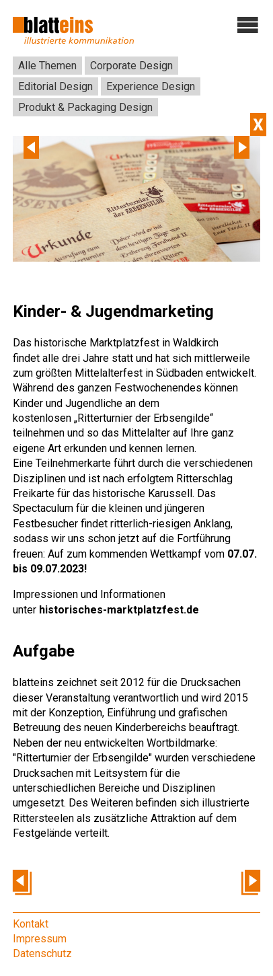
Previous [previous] (31, 147)
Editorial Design (55, 86)
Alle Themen (47, 65)
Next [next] (241, 147)
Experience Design (150, 86)
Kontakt (30, 923)
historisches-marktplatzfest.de (119, 609)
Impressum (40, 938)
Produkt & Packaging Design (85, 107)
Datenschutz (42, 953)
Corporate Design (131, 65)
